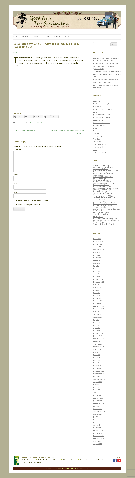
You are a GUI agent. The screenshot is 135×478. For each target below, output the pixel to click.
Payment (57, 37)
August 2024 (97, 263)
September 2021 (99, 347)
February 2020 (98, 398)
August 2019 (97, 414)
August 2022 (97, 317)
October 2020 (97, 376)
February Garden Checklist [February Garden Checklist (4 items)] (104, 183)
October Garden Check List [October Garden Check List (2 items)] (101, 211)
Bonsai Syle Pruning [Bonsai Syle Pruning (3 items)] (100, 172)
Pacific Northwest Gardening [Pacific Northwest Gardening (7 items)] (102, 215)
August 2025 (97, 252)
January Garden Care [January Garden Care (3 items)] (110, 188)
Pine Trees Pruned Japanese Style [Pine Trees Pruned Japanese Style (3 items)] (105, 218)
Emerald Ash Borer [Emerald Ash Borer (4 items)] (101, 180)
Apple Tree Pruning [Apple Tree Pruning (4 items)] (101, 165)
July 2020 (96, 384)
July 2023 (96, 290)
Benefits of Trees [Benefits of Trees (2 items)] (113, 170)
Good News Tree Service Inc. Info (104, 109)
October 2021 (97, 344)
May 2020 (96, 390)
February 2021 (98, 366)
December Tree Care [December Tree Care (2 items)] (99, 178)
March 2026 (97, 239)
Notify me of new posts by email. (28, 205)
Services (25, 37)
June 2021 (96, 355)
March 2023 (97, 298)
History (95, 112)
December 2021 (98, 339)
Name (16, 175)
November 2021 (98, 341)
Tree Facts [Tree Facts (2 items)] (103, 226)
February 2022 (98, 333)
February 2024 (98, 279)
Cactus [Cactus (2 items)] (109, 172)
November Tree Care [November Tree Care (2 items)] (113, 209)
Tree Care (96, 139)
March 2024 (97, 277)
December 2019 (98, 403)
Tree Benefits (98, 136)
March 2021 (97, 363)
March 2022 (97, 330)
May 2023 (96, 295)
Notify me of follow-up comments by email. (32, 201)
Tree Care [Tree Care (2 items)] (96, 226)
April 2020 (96, 393)
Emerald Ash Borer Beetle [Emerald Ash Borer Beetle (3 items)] (102, 182)
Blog (67, 37)
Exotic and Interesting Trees (102, 104)
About (35, 37)
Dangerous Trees (99, 101)
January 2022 (97, 336)
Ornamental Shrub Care (101, 123)
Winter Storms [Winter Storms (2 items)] (114, 226)
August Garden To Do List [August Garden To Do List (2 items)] (100, 169)
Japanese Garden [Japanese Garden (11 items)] (103, 193)
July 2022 (96, 320)
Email (16, 183)
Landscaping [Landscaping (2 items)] (97, 204)
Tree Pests (97, 142)
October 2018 (97, 441)
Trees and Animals (99, 152)
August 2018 (97, 444)
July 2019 (96, 417)
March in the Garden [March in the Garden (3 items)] (100, 205)
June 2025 (96, 255)
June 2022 (96, 322)
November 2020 (98, 374)
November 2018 (98, 438)
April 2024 (96, 274)
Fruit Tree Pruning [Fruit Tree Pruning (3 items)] (99, 186)
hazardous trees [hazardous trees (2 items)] (98, 188)
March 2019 (97, 428)
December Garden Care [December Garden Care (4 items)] (103, 176)
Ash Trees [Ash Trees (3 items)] (110, 167)
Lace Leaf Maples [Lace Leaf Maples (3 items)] (110, 202)
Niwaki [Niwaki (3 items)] (110, 205)
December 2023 (98, 282)
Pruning (96, 128)
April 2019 (96, 425)
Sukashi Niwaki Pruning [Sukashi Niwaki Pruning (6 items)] (104, 224)
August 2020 (97, 382)
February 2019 (98, 430)
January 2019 (97, 433)
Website (16, 192)
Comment (17, 150)
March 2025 (97, 258)
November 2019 (98, 406)
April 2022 (96, 328)
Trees (32, 123)
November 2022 (98, 309)
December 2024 (98, 260)
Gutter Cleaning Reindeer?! (24, 130)
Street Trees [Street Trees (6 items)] (99, 222)
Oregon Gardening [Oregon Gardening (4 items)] (101, 212)
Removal (96, 131)
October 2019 (97, 409)
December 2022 (98, 306)
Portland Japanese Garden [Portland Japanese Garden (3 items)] (102, 220)
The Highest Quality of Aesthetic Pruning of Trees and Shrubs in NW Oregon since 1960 (107, 74)
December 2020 (98, 371)
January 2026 (97, 244)
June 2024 (96, 268)
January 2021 (97, 368)
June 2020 (96, 387)
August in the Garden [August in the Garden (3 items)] (100, 170)
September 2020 (99, 379)
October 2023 (97, 285)
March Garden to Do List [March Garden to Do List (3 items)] (109, 204)
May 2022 (96, 325)
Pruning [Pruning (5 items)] (115, 220)
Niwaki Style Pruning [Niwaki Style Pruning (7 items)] (104, 207)
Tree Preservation (99, 144)
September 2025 (99, 250)
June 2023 (96, 293)
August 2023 (97, 287)
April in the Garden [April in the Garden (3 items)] (99, 167)
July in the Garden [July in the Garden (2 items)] (98, 202)
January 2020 (97, 401)
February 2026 (98, 241)
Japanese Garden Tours (101, 115)
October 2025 (97, 247)
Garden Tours (98, 107)
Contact (46, 37)
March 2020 (97, 395)
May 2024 (96, 271)
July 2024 (96, 266)
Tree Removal (98, 147)
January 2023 (97, 304)
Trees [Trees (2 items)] (107, 226)
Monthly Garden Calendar (102, 117)
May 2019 (96, 422)
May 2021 (96, 357)
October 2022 (97, 312)
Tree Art (96, 134)
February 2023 (98, 301)
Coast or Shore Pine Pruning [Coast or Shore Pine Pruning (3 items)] (103, 173)
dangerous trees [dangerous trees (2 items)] (98, 175)
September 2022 (99, 314)
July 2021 (96, 352)
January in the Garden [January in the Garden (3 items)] (100, 191)
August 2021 (97, 349)
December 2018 (98, 436)
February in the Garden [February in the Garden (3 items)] (101, 185)
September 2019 (99, 411)
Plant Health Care (99, 125)
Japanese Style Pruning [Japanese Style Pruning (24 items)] (104, 198)
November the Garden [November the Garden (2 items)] (100, 209)
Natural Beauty (98, 120)
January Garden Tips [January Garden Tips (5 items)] (102, 189)
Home (15, 37)
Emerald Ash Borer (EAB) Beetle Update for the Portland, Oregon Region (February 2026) (106, 66)
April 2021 (96, 360)
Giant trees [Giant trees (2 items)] (109, 186)
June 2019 (96, 420)
